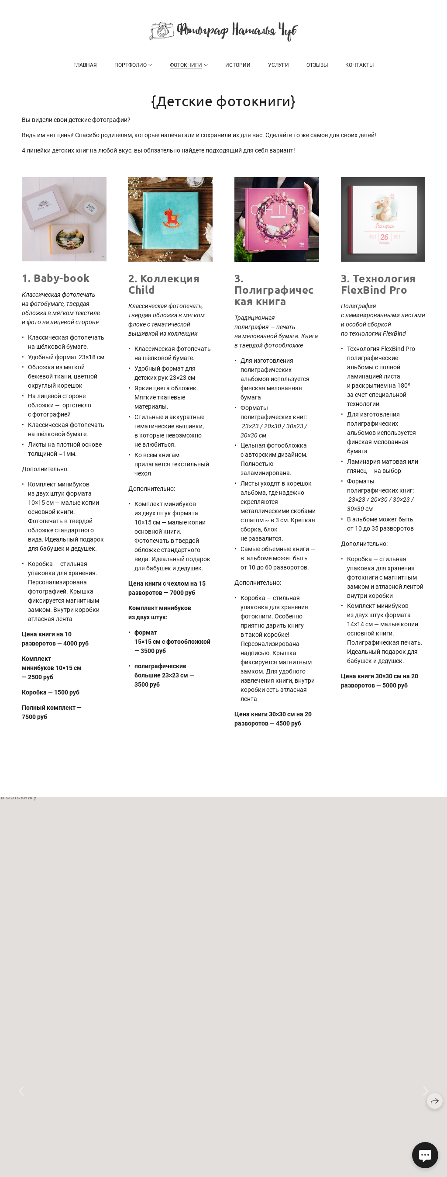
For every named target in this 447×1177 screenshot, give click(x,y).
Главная (85, 65)
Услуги (278, 65)
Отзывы (317, 65)
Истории (238, 65)
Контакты (359, 65)
